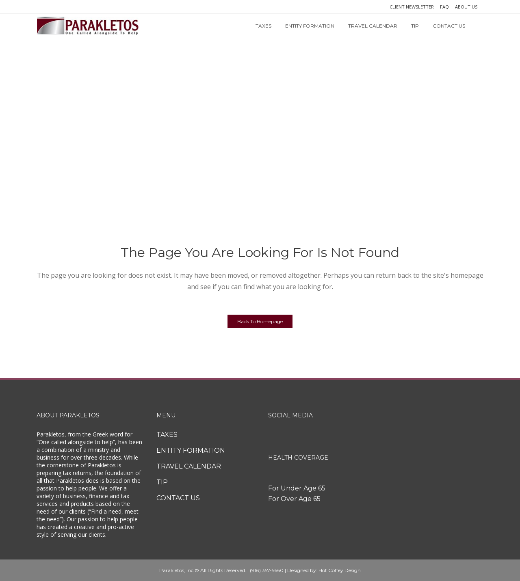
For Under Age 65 (296, 488)
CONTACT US (178, 498)
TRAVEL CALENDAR (188, 466)
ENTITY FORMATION (190, 450)
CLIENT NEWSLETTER (412, 7)
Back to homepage (260, 321)
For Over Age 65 (294, 499)
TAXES (167, 434)
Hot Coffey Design (339, 570)
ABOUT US (466, 7)
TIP (162, 482)
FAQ (444, 7)
